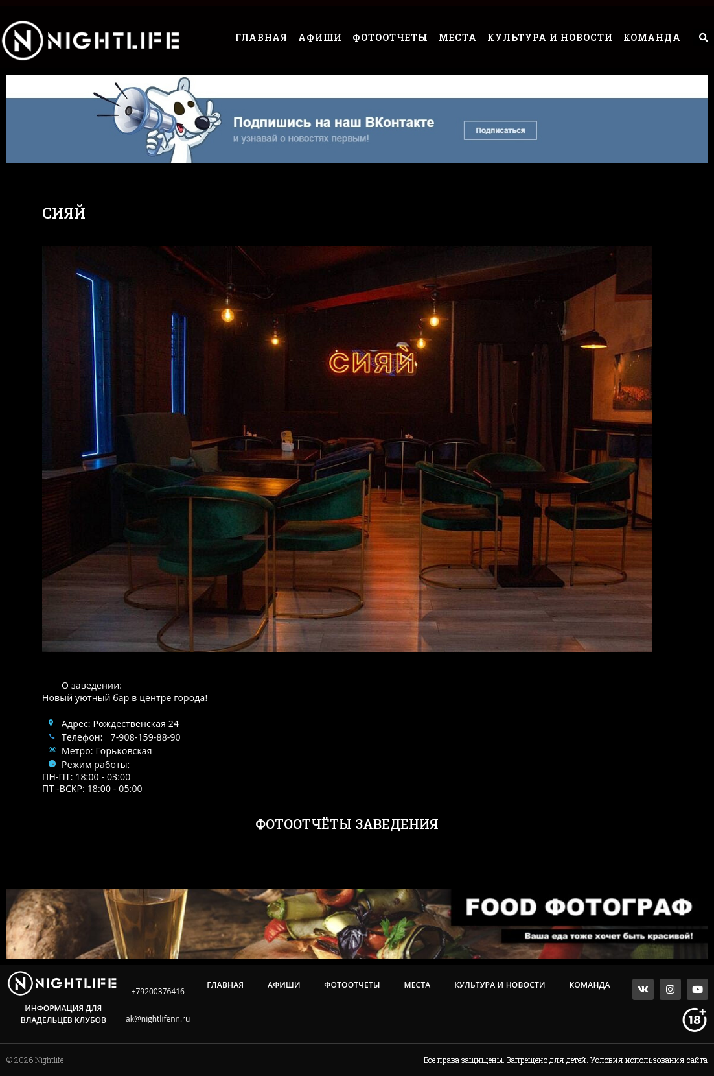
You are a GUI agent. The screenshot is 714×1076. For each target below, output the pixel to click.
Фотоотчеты (390, 37)
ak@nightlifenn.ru (158, 1018)
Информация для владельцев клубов (63, 1014)
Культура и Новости (550, 37)
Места (458, 37)
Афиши (320, 37)
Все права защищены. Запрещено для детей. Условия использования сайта (566, 1060)
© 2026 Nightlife (34, 1060)
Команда (652, 37)
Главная (261, 37)
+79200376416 (158, 991)
